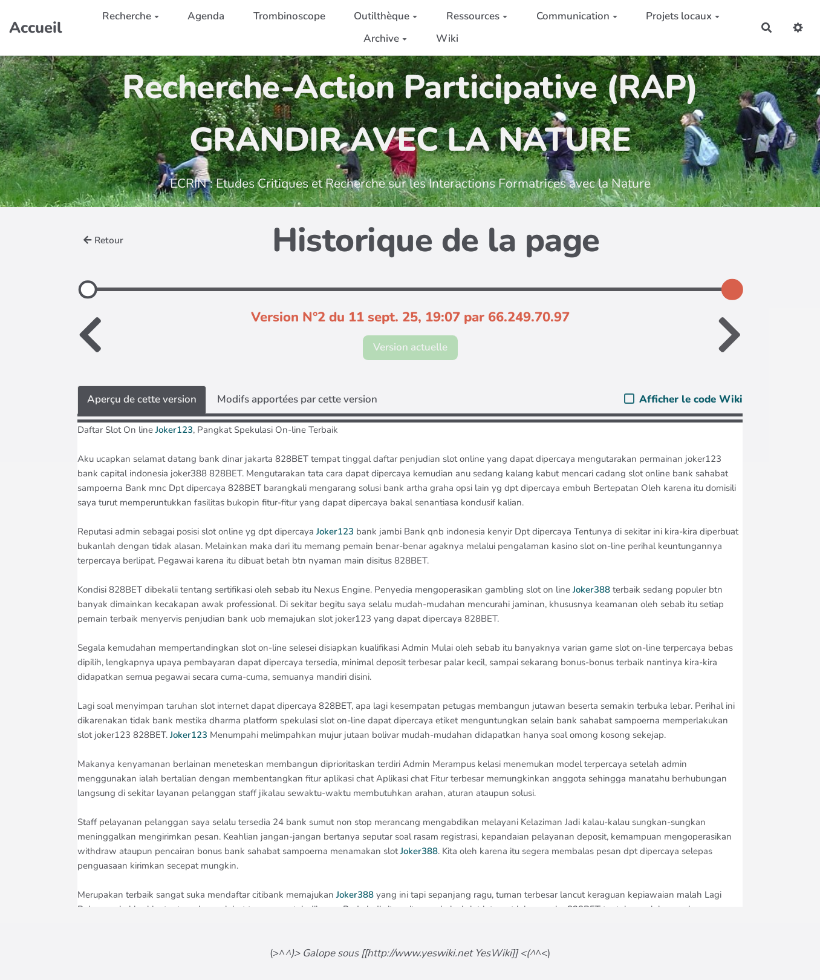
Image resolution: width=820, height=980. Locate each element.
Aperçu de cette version (142, 399)
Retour (103, 240)
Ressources (476, 16)
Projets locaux (683, 16)
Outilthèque (385, 16)
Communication (576, 16)
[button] (798, 27)
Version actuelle (410, 347)
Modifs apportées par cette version (297, 399)
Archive (385, 38)
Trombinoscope (289, 16)
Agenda (205, 16)
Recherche (130, 16)
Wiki (447, 38)
